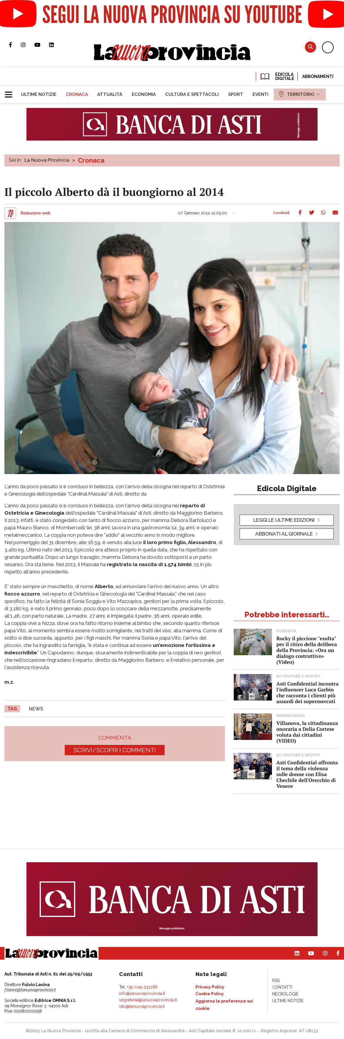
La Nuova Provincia (46, 160)
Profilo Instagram (27, 44)
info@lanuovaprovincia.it (142, 993)
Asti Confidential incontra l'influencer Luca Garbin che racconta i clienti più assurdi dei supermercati (307, 692)
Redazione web (35, 213)
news (36, 709)
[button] (10, 92)
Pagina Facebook (15, 44)
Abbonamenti (317, 76)
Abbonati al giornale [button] (284, 534)
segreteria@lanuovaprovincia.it (148, 1000)
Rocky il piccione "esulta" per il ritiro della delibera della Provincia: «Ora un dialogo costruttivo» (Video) (306, 650)
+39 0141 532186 (142, 987)
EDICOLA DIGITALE (276, 76)
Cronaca (91, 160)
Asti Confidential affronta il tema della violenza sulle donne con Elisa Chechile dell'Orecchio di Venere (307, 774)
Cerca (310, 46)
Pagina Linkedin (56, 44)
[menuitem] (39, 94)
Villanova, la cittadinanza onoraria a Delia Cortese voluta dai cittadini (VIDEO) (307, 732)
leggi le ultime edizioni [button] (284, 520)
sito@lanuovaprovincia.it (142, 1006)
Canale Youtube (41, 44)
